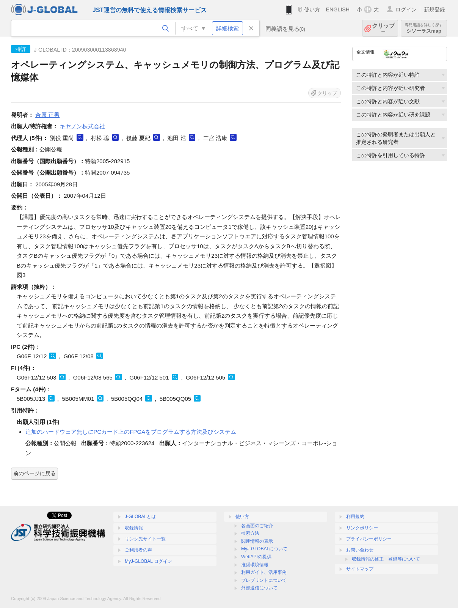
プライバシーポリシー (369, 539)
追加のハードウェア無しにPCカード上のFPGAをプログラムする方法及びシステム (131, 431)
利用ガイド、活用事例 (264, 572)
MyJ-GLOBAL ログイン (148, 561)
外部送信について (259, 588)
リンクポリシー (362, 528)
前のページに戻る (34, 473)
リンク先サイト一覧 (145, 539)
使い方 (312, 9)
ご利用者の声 (138, 550)
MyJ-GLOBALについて (264, 548)
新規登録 (434, 9)
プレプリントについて (264, 580)
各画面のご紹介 (257, 525)
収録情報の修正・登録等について (386, 559)
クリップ (383, 28)
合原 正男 (47, 115)
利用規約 (355, 516)
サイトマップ (359, 569)
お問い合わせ (359, 550)
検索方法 (250, 533)
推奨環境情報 (254, 564)
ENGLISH (338, 9)
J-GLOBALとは (140, 516)
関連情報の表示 (257, 541)
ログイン (406, 9)
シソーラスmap (424, 28)
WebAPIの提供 (256, 556)
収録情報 (134, 528)
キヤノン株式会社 (82, 126)
